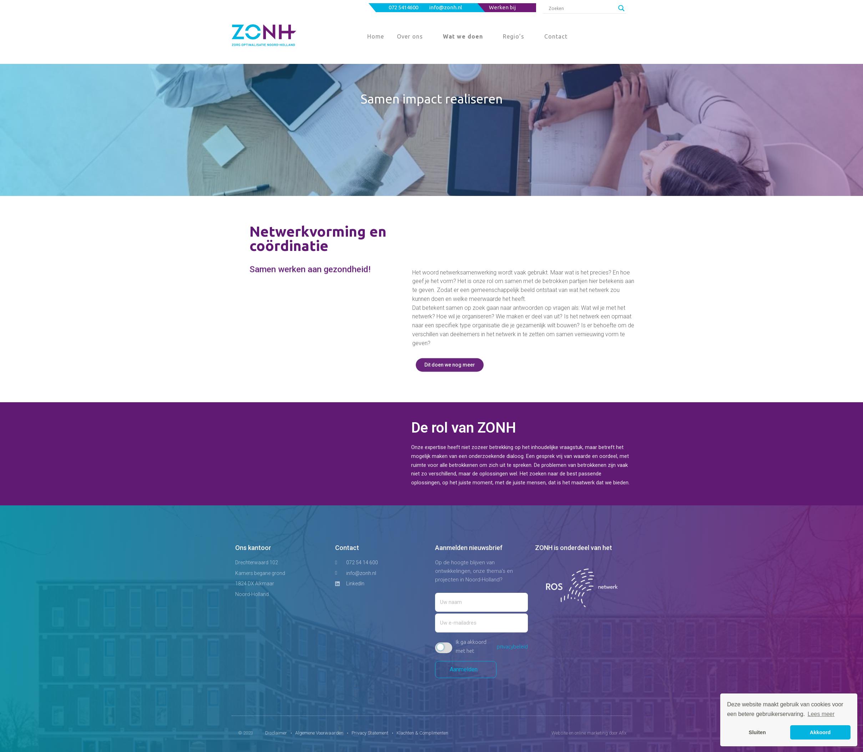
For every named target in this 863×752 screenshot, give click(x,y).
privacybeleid (512, 647)
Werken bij (502, 7)
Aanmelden (466, 669)
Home (375, 36)
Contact (555, 36)
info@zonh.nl (446, 7)
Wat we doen (463, 36)
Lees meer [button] (821, 714)
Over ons (410, 36)
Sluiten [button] (757, 732)
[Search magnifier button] (621, 8)
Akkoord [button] (820, 732)
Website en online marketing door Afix (588, 733)
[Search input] (581, 8)
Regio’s (513, 36)
